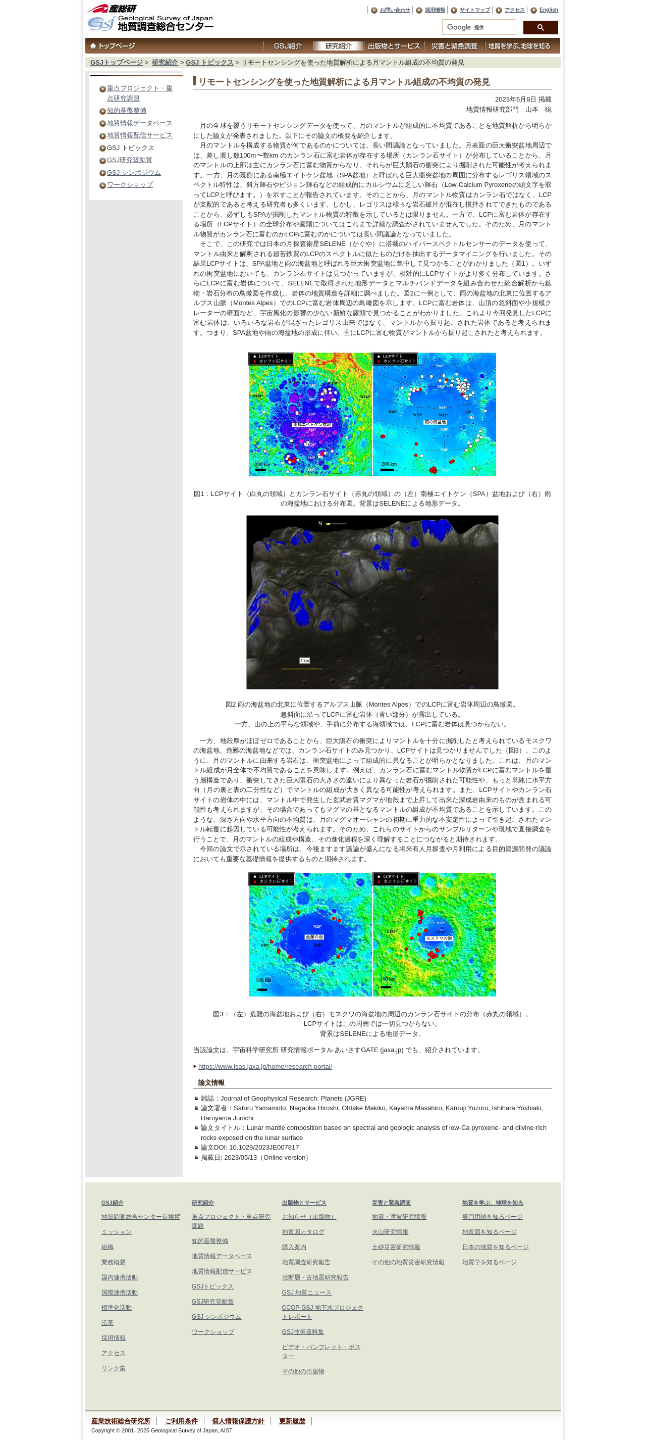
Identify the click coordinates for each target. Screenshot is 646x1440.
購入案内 (294, 1247)
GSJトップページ (116, 62)
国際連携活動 (119, 1292)
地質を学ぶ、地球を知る (492, 1203)
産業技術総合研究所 (120, 1421)
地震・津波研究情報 (399, 1216)
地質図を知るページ (489, 1231)
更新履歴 (292, 1421)
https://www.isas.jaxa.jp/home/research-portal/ (265, 1066)
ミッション (116, 1231)
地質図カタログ (303, 1231)
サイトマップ (475, 10)
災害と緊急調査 (391, 1203)
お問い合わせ (395, 10)
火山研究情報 (390, 1231)
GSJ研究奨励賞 (129, 160)
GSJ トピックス (210, 62)
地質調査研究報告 (306, 1262)
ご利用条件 (181, 1421)
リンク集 (113, 1368)
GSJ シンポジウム (134, 172)
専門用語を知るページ (492, 1216)
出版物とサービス (304, 1203)
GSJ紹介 (112, 1203)
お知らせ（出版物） (309, 1216)
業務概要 (113, 1262)
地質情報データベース (140, 123)
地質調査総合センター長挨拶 (140, 1216)
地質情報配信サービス (140, 135)
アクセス (515, 10)
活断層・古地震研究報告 (315, 1277)
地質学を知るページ (489, 1262)
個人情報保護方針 (238, 1421)
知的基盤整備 (126, 110)
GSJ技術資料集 (303, 1331)
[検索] (478, 27)
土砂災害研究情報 (396, 1247)
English (549, 10)
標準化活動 (116, 1307)
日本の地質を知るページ (495, 1247)
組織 (107, 1247)
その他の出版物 (303, 1371)
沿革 (107, 1322)
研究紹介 (165, 62)
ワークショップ (130, 184)
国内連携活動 (119, 1277)
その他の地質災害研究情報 (408, 1262)
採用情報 (435, 10)
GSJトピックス (213, 1286)
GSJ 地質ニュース (307, 1292)
